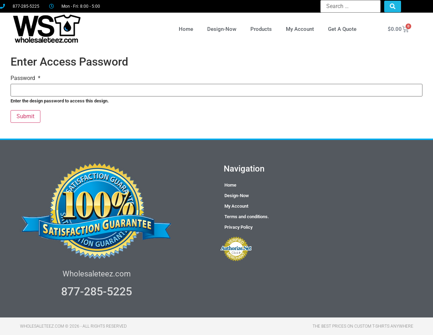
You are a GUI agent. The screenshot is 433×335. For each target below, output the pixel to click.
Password (25, 78)
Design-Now (221, 29)
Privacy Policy (238, 227)
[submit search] (392, 6)
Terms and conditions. (246, 216)
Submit (25, 116)
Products (261, 29)
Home (186, 29)
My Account (300, 29)
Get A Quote (342, 29)
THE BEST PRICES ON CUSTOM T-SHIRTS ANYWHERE (363, 326)
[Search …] (350, 6)
